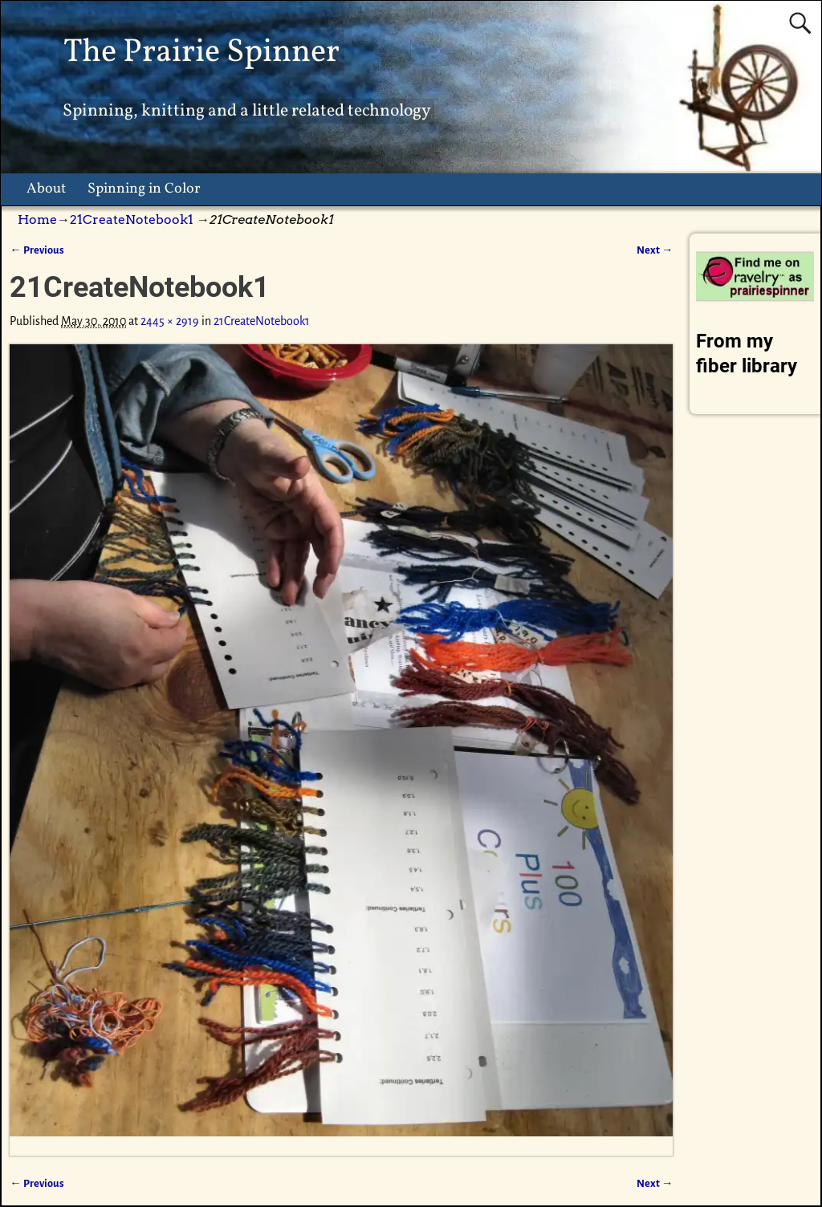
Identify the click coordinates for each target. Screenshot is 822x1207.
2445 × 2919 (169, 321)
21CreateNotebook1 (131, 219)
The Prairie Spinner (201, 52)
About (46, 189)
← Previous (36, 250)
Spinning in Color (144, 189)
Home (37, 219)
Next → (655, 250)
